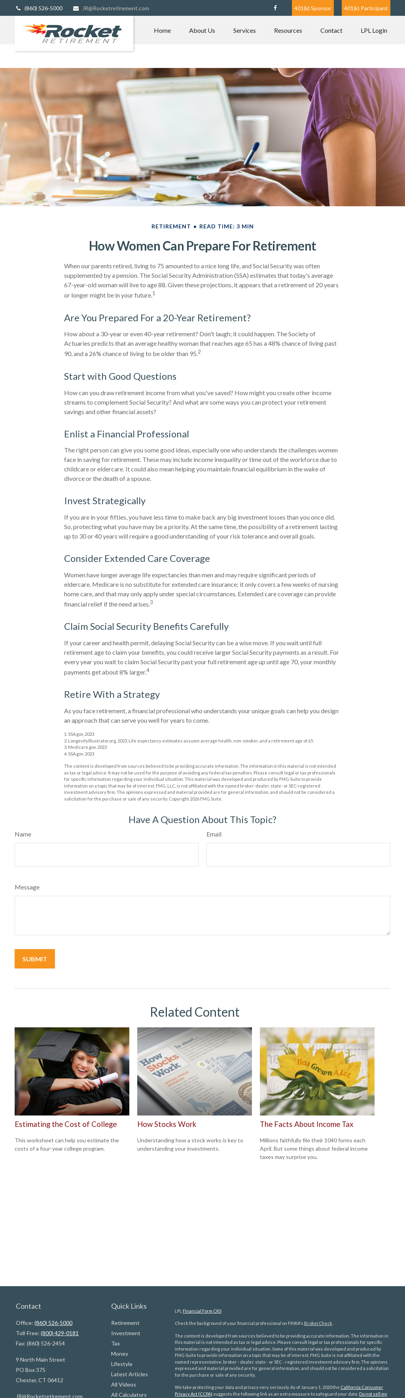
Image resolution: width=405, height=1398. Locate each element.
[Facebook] (275, 8)
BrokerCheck (318, 1323)
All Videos (123, 1384)
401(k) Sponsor (312, 8)
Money (119, 1353)
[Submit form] (35, 958)
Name (23, 834)
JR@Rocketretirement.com (110, 8)
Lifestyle (121, 1363)
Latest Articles (129, 1374)
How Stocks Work (166, 1124)
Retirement (125, 1322)
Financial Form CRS (202, 1310)
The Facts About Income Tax (306, 1124)
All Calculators (129, 1394)
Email (213, 834)
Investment (125, 1333)
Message (27, 887)
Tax (115, 1343)
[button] (162, 30)
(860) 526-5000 (38, 8)
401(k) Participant (366, 8)
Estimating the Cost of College (66, 1124)
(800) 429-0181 (60, 1333)
